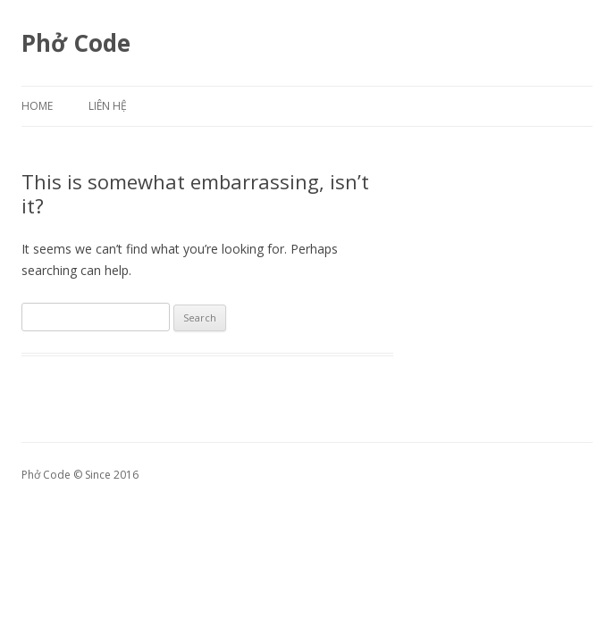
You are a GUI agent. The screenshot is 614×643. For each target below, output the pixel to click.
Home (37, 105)
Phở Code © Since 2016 (80, 474)
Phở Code (75, 43)
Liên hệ (107, 105)
